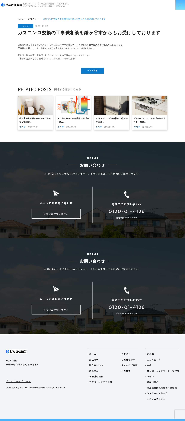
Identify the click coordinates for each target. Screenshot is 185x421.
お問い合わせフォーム (56, 215)
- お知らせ (125, 353)
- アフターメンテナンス (100, 381)
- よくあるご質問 (129, 365)
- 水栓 (148, 365)
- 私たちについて (97, 365)
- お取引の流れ (95, 376)
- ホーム (92, 353)
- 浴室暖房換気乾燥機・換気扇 (161, 387)
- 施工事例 (93, 359)
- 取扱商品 (93, 370)
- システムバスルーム (156, 393)
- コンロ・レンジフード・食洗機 (162, 370)
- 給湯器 (149, 353)
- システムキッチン (155, 398)
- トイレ (149, 376)
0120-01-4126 (127, 212)
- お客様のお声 (127, 359)
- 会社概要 (125, 370)
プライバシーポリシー (18, 381)
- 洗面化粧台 (152, 381)
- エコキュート (153, 359)
